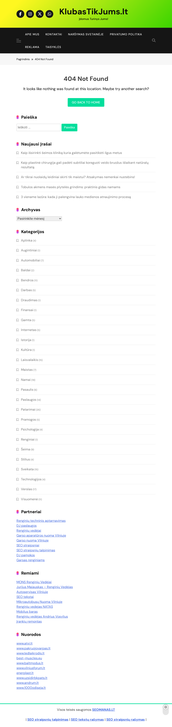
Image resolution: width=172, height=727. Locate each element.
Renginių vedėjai (28, 530)
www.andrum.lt (27, 683)
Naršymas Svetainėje (86, 34)
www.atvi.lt (24, 643)
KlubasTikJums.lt (93, 11)
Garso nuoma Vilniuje (32, 540)
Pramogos (28, 419)
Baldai (25, 270)
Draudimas (29, 300)
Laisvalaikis (29, 360)
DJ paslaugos (26, 525)
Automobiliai (30, 260)
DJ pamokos (25, 555)
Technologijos (31, 479)
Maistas (27, 370)
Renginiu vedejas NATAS (34, 606)
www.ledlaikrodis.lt (30, 653)
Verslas (26, 489)
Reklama (32, 47)
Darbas (26, 290)
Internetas (28, 330)
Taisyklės (53, 47)
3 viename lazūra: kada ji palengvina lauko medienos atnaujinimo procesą (76, 197)
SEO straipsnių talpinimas (35, 550)
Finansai (27, 310)
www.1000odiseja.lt (31, 688)
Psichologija (30, 429)
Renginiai (28, 439)
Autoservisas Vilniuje (32, 592)
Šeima (25, 449)
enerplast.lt (25, 673)
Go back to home (86, 102)
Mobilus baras (27, 611)
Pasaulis (27, 389)
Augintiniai (29, 250)
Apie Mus (32, 34)
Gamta (26, 320)
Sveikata (27, 469)
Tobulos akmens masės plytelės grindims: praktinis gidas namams (70, 187)
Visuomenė (29, 499)
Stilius (25, 459)
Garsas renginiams (30, 560)
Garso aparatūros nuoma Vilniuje (41, 535)
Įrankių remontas (29, 621)
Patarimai (28, 409)
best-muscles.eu (29, 658)
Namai (26, 380)
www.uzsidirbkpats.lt (31, 678)
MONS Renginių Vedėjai (34, 582)
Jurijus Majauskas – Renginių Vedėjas (44, 587)
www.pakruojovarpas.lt (33, 648)
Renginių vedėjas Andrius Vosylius (42, 616)
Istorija (26, 340)
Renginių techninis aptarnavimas (41, 521)
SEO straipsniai (27, 545)
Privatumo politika (126, 34)
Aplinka (26, 240)
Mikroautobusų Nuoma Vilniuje (39, 602)
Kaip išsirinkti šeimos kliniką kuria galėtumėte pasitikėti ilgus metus (71, 153)
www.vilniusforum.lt (30, 668)
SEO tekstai (25, 597)
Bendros (27, 280)
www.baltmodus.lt (29, 663)
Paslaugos (28, 399)
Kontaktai (53, 34)
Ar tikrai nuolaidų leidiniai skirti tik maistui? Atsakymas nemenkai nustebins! (78, 177)
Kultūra (26, 350)
